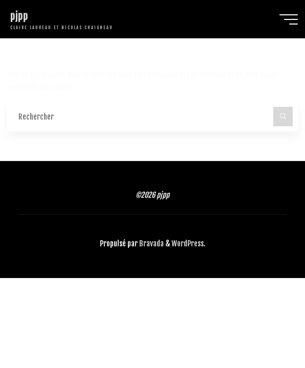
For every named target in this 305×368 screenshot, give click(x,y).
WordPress (187, 243)
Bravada (151, 243)
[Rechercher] (282, 116)
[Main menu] (288, 19)
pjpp (19, 16)
